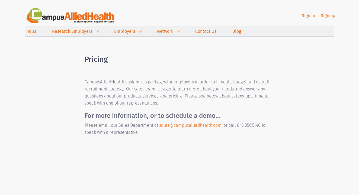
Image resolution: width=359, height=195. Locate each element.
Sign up (328, 15)
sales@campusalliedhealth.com (190, 125)
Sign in (308, 15)
